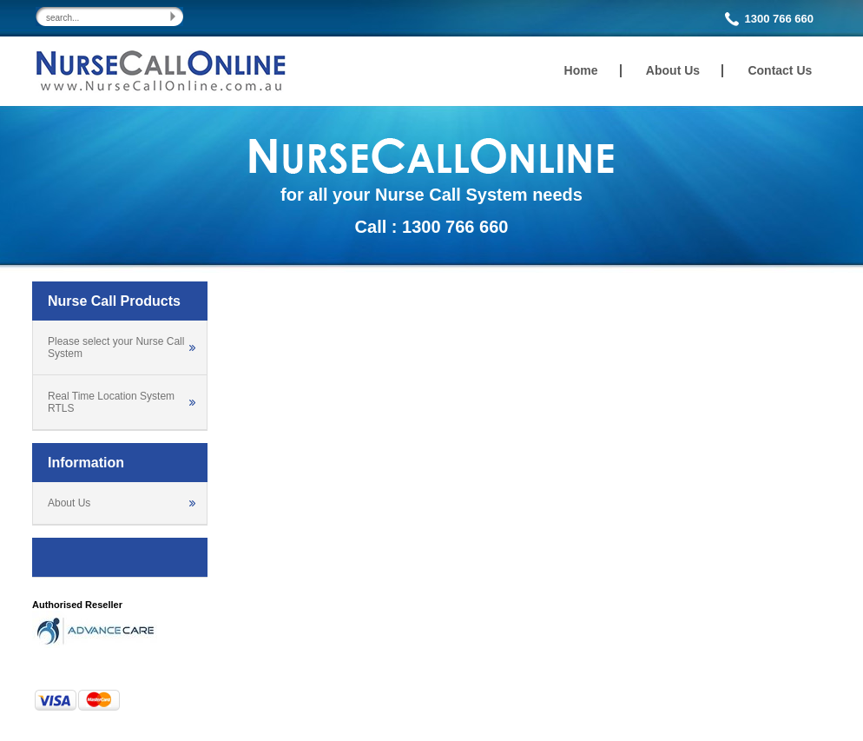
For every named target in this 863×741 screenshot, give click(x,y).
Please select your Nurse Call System (116, 347)
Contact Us (780, 70)
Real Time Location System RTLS (111, 402)
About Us (673, 70)
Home (581, 70)
